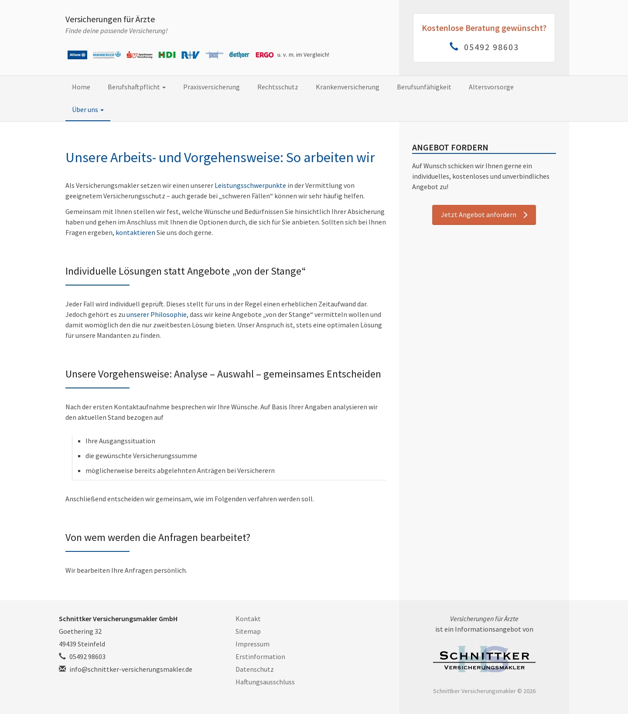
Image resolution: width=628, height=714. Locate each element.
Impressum (253, 643)
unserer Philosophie (156, 314)
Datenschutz (255, 669)
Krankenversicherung (347, 86)
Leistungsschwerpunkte (250, 185)
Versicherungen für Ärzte (110, 19)
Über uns (88, 109)
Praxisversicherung (211, 86)
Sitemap (248, 631)
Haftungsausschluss (265, 681)
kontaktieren (135, 232)
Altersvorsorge (491, 86)
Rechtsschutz (277, 86)
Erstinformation (260, 656)
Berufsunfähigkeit (424, 86)
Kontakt (248, 618)
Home (81, 86)
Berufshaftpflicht (137, 86)
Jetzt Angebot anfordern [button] (478, 214)
